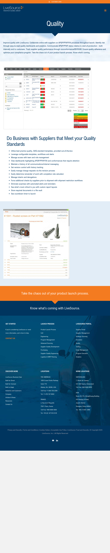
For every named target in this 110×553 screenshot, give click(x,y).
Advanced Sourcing (47, 343)
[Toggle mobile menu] (105, 10)
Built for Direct (10, 380)
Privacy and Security (15, 430)
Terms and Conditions (30, 430)
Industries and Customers (13, 391)
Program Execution (82, 353)
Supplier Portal (80, 329)
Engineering (44, 336)
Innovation (79, 340)
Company (8, 394)
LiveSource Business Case (14, 377)
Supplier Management (83, 333)
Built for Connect (11, 384)
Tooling (78, 347)
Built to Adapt (10, 387)
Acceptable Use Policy (58, 430)
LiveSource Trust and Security (78, 430)
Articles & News (10, 397)
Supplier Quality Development (50, 347)
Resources (9, 401)
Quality (78, 343)
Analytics (78, 357)
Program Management (48, 340)
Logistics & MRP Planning (49, 357)
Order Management (82, 350)
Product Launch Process (48, 329)
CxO (42, 333)
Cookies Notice (44, 430)
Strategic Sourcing (81, 336)
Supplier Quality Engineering (49, 353)
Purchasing (44, 350)
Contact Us (9, 404)
